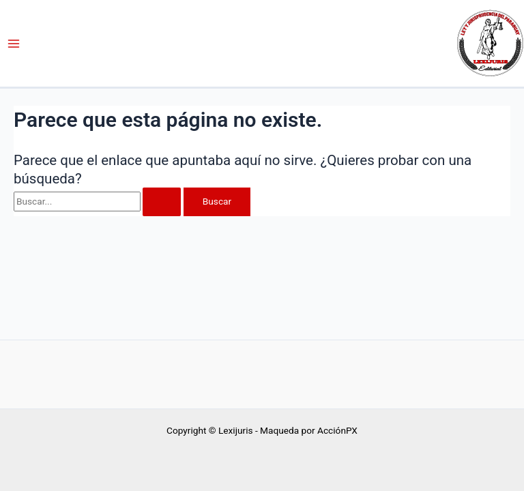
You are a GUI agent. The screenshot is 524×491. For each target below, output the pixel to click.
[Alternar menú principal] (14, 43)
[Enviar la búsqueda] (162, 202)
